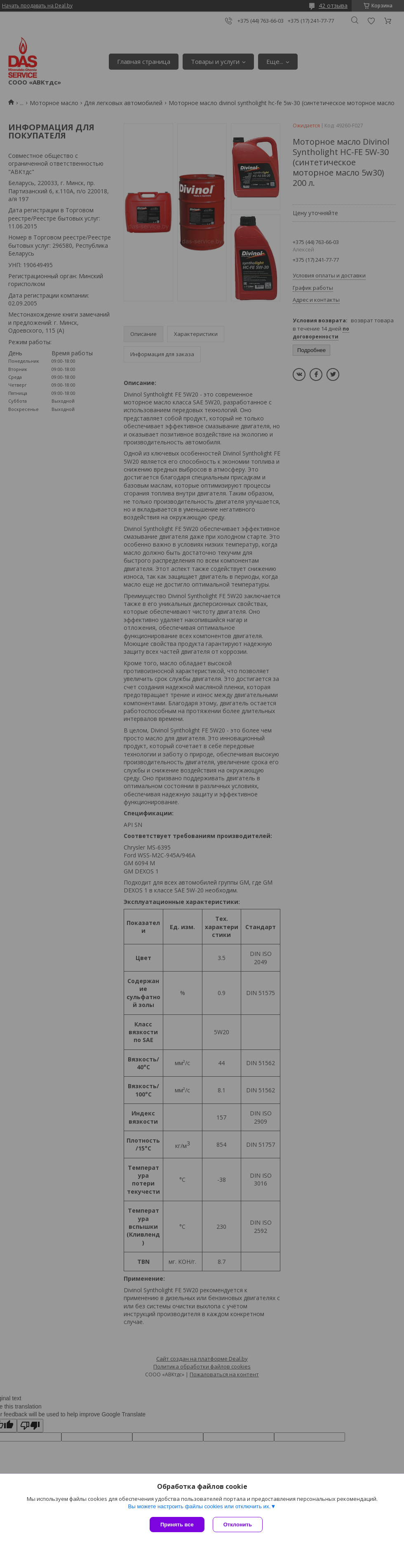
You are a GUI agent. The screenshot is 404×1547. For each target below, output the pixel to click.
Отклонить (237, 1524)
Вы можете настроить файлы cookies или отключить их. (199, 1506)
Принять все (177, 1524)
